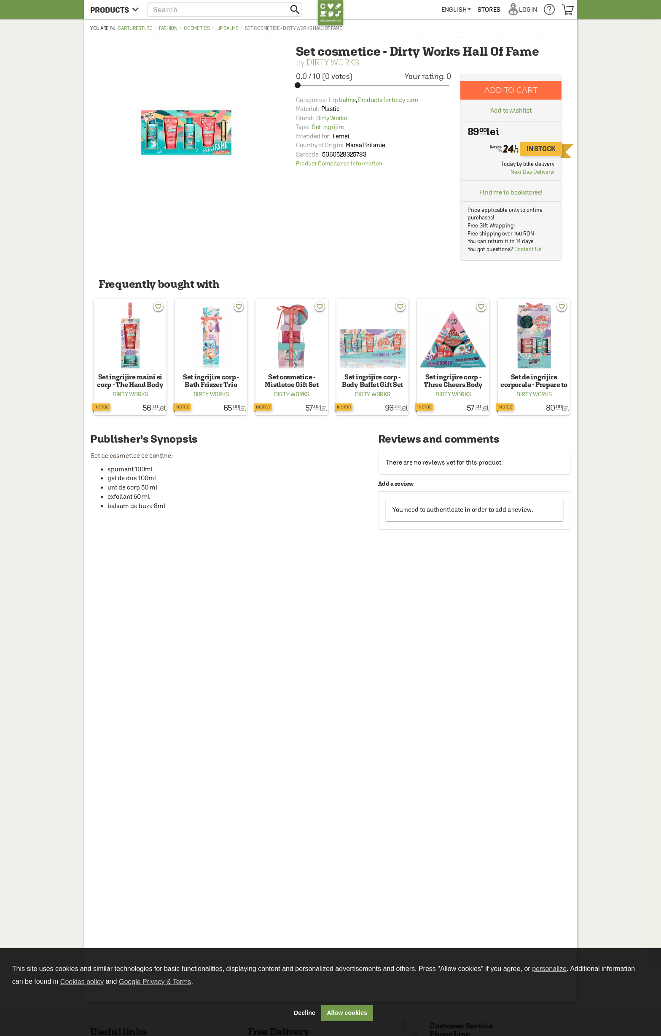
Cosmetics (197, 28)
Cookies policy (82, 981)
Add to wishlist (511, 110)
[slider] (373, 85)
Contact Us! (528, 249)
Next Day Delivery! (532, 172)
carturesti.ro (135, 28)
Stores (489, 9)
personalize (549, 968)
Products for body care (388, 99)
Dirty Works (332, 62)
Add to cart (510, 90)
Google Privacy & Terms (155, 981)
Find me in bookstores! (511, 192)
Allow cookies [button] (347, 1012)
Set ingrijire (328, 126)
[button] (224, 9)
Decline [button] (304, 1012)
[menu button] (114, 9)
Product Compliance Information (339, 163)
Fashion (168, 28)
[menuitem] (456, 9)
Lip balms (227, 28)
